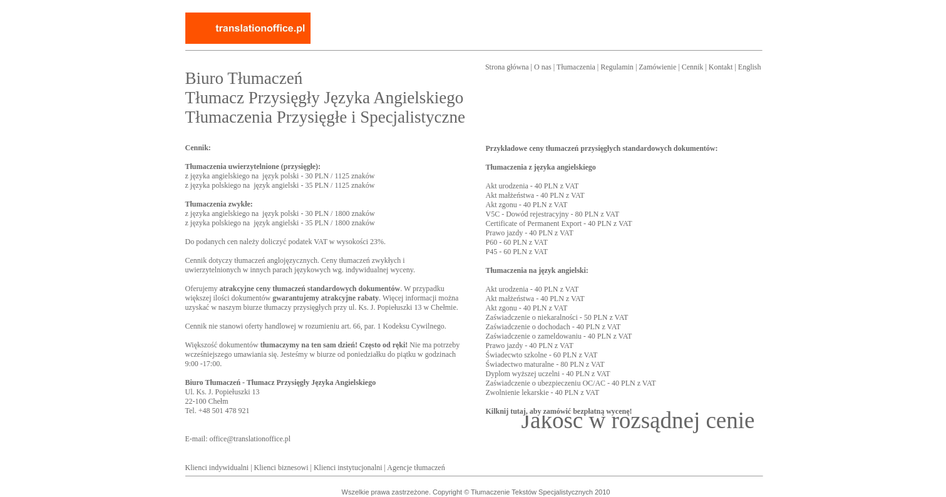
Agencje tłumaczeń (416, 467)
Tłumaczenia (576, 67)
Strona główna (507, 67)
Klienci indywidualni (217, 467)
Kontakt (721, 67)
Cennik (693, 67)
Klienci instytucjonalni (348, 467)
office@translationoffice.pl (250, 438)
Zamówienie (657, 67)
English (749, 67)
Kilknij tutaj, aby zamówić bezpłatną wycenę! (559, 411)
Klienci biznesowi (281, 467)
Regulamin (617, 67)
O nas (543, 67)
